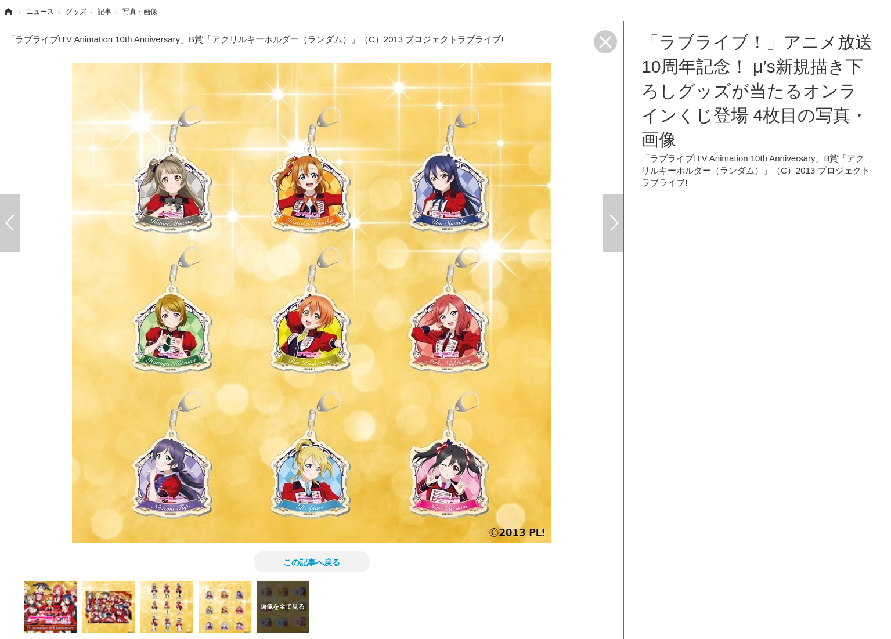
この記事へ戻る (311, 562)
